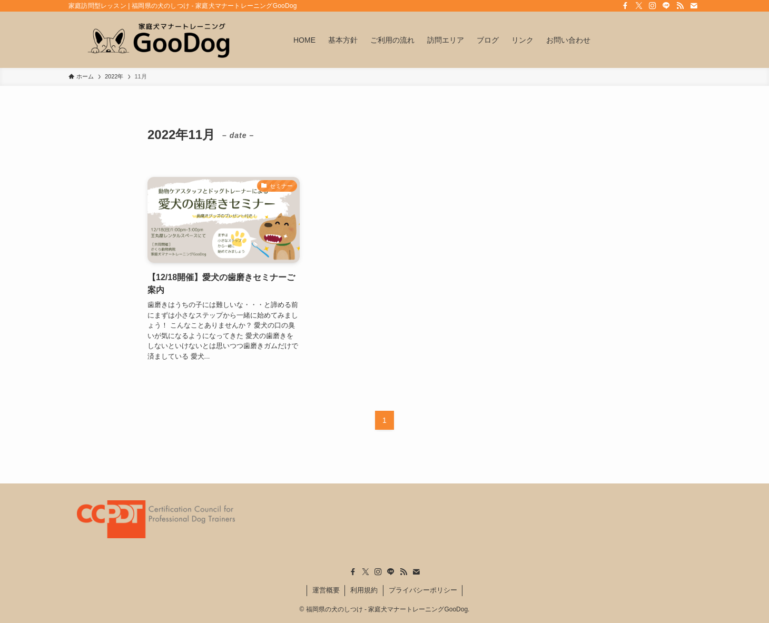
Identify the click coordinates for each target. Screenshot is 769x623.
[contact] (694, 6)
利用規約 (364, 590)
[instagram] (652, 6)
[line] (666, 6)
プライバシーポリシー (423, 590)
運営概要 (326, 590)
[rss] (680, 6)
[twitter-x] (639, 6)
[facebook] (625, 6)
